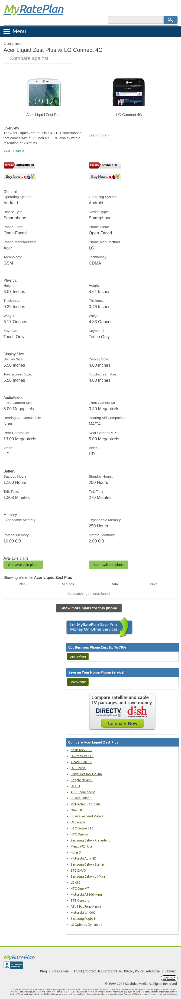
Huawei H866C (81, 798)
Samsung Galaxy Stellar (87, 864)
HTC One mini (80, 834)
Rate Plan (33, 8)
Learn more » (13, 150)
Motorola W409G (83, 912)
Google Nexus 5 (82, 780)
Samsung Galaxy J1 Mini (88, 876)
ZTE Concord (80, 900)
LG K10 (75, 882)
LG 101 (75, 786)
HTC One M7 (80, 888)
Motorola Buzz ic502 (86, 804)
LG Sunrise (78, 768)
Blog (43, 971)
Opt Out (169, 978)
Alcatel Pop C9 (81, 762)
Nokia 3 (76, 852)
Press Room (60, 971)
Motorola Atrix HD (83, 858)
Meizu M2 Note (82, 846)
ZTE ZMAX (78, 870)
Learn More (78, 656)
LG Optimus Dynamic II (86, 925)
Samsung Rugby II (83, 918)
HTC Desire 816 (82, 828)
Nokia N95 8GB (81, 750)
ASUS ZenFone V (83, 792)
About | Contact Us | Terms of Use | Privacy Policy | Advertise (117, 971)
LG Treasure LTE (82, 756)
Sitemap (170, 971)
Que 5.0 (76, 810)
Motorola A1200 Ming (86, 894)
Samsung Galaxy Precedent (90, 840)
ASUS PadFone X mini (86, 906)
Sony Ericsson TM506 (86, 774)
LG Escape (78, 822)
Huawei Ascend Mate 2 (87, 816)
